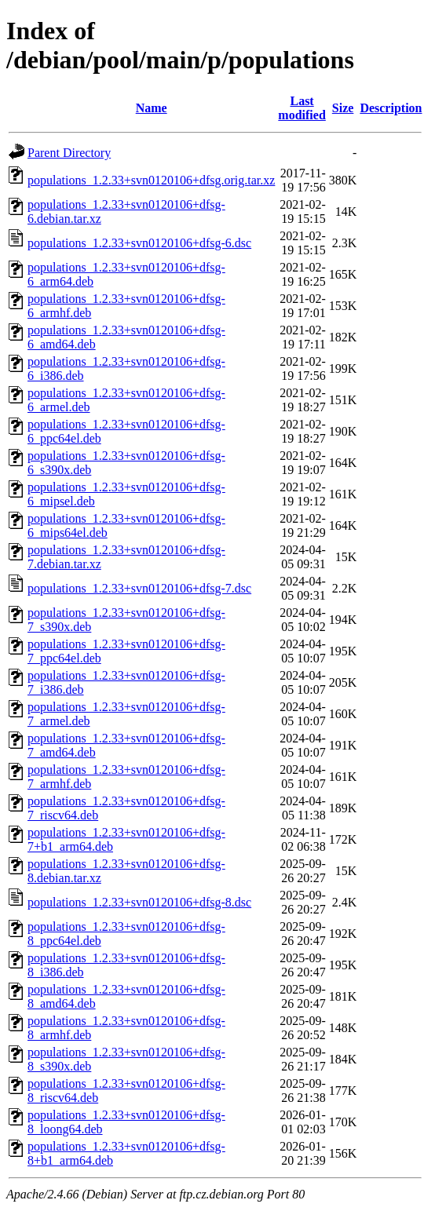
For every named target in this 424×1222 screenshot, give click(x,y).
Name (151, 108)
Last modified (301, 108)
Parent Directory (69, 152)
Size (343, 108)
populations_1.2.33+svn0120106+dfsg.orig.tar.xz (151, 180)
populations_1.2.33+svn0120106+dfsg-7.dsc (139, 588)
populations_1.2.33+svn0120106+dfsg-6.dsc (139, 243)
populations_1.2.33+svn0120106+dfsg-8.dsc (139, 902)
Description (391, 108)
